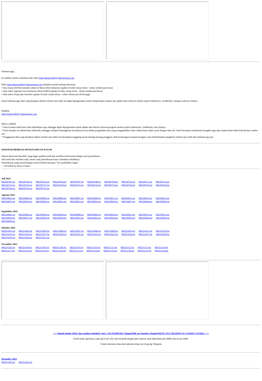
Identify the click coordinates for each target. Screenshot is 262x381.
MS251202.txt (25, 362)
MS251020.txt (60, 234)
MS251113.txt (144, 247)
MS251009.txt (111, 231)
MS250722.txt (94, 185)
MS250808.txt (94, 198)
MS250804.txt (25, 198)
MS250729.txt (8, 188)
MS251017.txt (42, 234)
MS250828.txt (145, 201)
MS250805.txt (42, 198)
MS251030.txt (25, 237)
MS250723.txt (111, 185)
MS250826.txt (111, 201)
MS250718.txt (60, 185)
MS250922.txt (77, 217)
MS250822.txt (77, 201)
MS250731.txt (42, 188)
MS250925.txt (128, 217)
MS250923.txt (94, 217)
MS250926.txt (145, 217)
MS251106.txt (59, 247)
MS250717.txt (42, 185)
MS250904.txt (60, 214)
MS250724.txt (128, 185)
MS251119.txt (42, 250)
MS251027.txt (145, 234)
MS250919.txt (60, 217)
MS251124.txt (93, 250)
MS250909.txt (94, 214)
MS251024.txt (128, 234)
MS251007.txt (77, 231)
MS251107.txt (76, 247)
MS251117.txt (8, 250)
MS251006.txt (60, 231)
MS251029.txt (8, 237)
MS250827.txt (128, 201)
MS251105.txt (42, 247)
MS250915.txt (162, 214)
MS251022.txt (94, 234)
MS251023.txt (111, 234)
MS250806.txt (60, 198)
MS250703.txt (42, 181)
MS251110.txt (93, 247)
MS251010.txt (128, 231)
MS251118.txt (25, 250)
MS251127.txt (144, 250)
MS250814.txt (162, 198)
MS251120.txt (59, 250)
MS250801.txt (8, 198)
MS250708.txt (94, 181)
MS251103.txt (8, 247)
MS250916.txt (8, 217)
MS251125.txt (110, 250)
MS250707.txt (77, 181)
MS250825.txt (94, 201)
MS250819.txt (25, 201)
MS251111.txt (110, 247)
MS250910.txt (111, 214)
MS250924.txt (111, 217)
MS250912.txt (145, 214)
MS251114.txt (161, 247)
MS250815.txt (8, 201)
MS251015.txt (8, 234)
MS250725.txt (145, 185)
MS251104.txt (25, 247)
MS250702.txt (25, 181)
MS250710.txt (128, 181)
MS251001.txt (8, 231)
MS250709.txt (111, 181)
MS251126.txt (127, 250)
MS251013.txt (145, 231)
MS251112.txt (127, 247)
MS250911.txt (128, 214)
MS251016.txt (25, 234)
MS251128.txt (161, 250)
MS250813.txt (145, 198)
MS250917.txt (25, 217)
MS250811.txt (111, 198)
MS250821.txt (60, 201)
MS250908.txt (77, 214)
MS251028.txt (162, 234)
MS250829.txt (162, 201)
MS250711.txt (145, 181)
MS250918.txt (42, 217)
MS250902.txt (25, 214)
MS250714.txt (162, 181)
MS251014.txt (162, 231)
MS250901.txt (8, 214)
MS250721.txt (77, 185)
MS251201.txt (8, 362)
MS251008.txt (94, 231)
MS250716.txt (25, 185)
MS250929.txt (162, 217)
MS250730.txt (25, 188)
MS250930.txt (8, 221)
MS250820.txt (42, 201)
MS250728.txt (162, 185)
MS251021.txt (77, 234)
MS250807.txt (77, 198)
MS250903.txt (42, 214)
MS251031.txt (42, 237)
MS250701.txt (8, 181)
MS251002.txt (25, 231)
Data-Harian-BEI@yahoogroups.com (56, 78)
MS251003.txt (42, 231)
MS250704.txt (60, 181)
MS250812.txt (128, 198)
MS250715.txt (8, 185)
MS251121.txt (76, 250)
